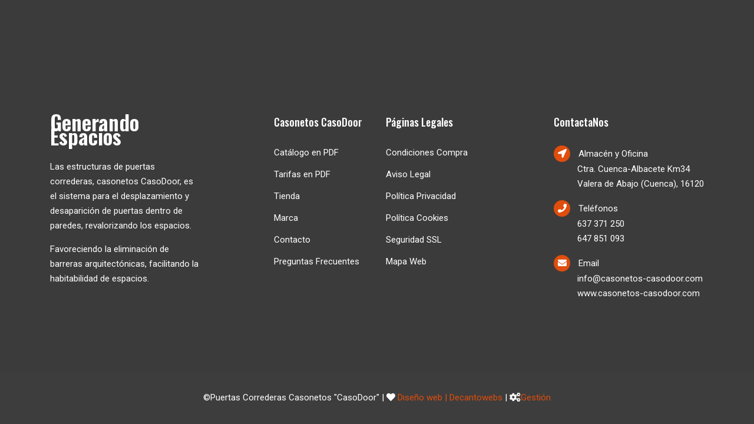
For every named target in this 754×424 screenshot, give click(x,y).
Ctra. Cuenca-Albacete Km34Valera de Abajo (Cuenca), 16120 (640, 176)
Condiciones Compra (427, 152)
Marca (286, 218)
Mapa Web (406, 261)
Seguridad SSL (414, 239)
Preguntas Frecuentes (316, 261)
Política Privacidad (421, 196)
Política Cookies (417, 218)
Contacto (292, 239)
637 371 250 (600, 223)
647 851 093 (600, 238)
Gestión (536, 397)
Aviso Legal (408, 174)
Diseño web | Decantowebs (450, 397)
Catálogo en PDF (306, 152)
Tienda (287, 196)
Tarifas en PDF (302, 174)
